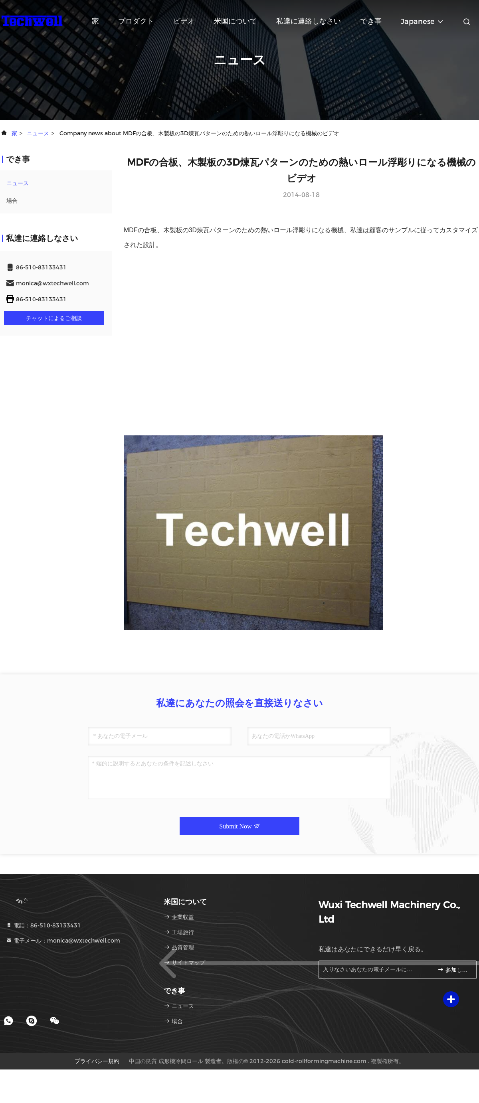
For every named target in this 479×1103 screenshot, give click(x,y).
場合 (12, 200)
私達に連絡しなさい (308, 21)
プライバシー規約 (97, 1061)
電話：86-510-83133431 (43, 925)
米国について (235, 21)
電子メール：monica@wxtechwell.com (63, 940)
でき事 (371, 21)
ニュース (38, 133)
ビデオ (184, 21)
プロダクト (136, 21)
